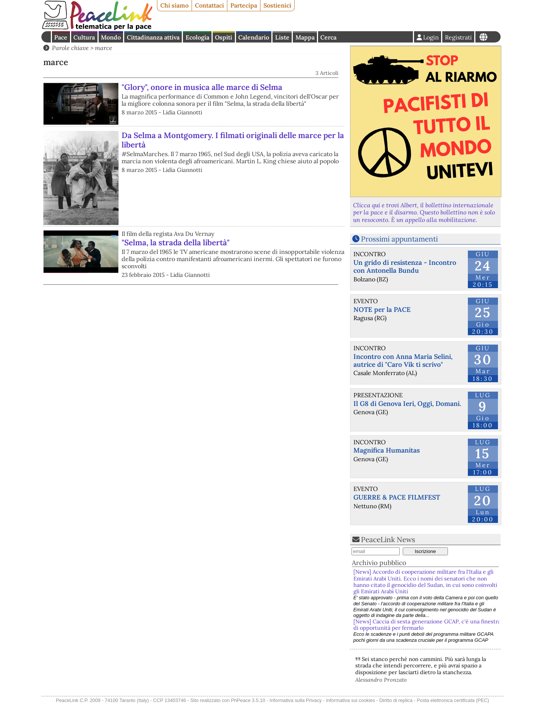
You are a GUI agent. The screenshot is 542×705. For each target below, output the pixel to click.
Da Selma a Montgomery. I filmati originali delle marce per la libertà (233, 140)
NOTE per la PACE (382, 309)
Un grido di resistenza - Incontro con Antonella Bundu (404, 266)
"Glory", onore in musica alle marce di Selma (202, 87)
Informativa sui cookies (350, 700)
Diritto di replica (396, 700)
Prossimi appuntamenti (399, 238)
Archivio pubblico (379, 562)
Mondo (111, 37)
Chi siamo (174, 5)
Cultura (84, 37)
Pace (60, 37)
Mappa (305, 37)
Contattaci (209, 5)
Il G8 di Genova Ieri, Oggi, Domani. (407, 403)
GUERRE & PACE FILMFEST (396, 497)
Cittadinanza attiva (153, 37)
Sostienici (277, 5)
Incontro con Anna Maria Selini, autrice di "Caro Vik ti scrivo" (402, 360)
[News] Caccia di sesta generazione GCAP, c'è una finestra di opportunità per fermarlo (427, 624)
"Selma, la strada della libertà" (176, 242)
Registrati (458, 37)
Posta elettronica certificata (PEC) (453, 700)
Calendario (253, 37)
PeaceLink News (388, 539)
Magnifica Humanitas (386, 450)
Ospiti (223, 37)
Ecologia (197, 37)
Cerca (328, 37)
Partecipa (243, 5)
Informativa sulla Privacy (295, 700)
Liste (282, 37)
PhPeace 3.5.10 (248, 700)
